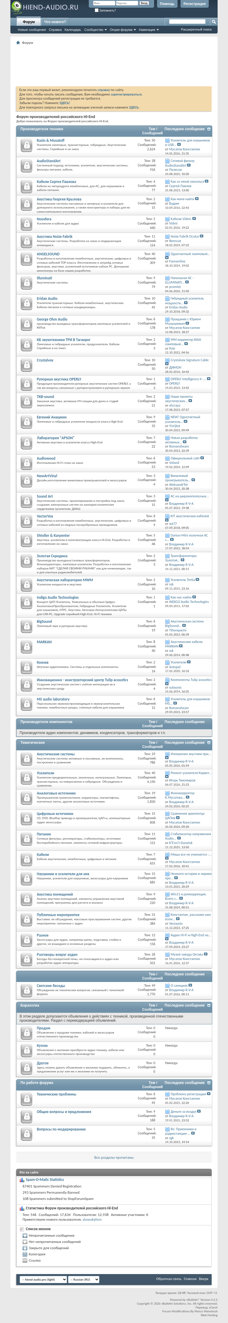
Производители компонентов (46, 722)
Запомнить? (105, 10)
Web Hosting (209, 1315)
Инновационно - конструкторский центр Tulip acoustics (82, 680)
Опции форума (121, 29)
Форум (29, 22)
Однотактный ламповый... (190, 254)
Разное (43, 935)
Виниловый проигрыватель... (178, 478)
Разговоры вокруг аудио (57, 954)
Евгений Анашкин (51, 417)
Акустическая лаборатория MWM (65, 580)
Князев (42, 662)
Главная (190, 1278)
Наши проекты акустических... (179, 398)
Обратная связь (168, 1278)
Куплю (42, 1045)
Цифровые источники (55, 813)
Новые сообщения (32, 29)
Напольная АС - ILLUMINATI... (179, 280)
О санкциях (179, 985)
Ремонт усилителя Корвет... (191, 773)
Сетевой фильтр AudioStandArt (179, 163)
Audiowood (46, 458)
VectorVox (45, 516)
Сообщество (93, 29)
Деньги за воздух (184, 1111)
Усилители (178, 662)
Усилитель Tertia (183, 580)
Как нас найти (181, 597)
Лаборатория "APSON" (56, 438)
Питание (44, 834)
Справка (55, 29)
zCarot (213, 1307)
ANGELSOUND (48, 254)
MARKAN (44, 642)
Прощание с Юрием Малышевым (183, 321)
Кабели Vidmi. (181, 219)
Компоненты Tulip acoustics (191, 680)
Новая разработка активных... (181, 440)
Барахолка (29, 1005)
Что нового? (55, 22)
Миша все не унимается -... (191, 854)
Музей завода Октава (187, 954)
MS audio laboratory (53, 699)
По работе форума (36, 1083)
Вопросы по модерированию (61, 1129)
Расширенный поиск (196, 29)
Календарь (73, 29)
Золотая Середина (52, 556)
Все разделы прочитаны (114, 1157)
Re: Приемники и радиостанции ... (180, 1131)
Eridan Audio (47, 298)
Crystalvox (45, 360)
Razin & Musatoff (50, 140)
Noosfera (44, 219)
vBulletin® (193, 1300)
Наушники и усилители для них (63, 874)
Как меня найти (182, 199)
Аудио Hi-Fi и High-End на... (191, 935)
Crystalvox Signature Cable (190, 360)
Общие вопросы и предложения (64, 1111)
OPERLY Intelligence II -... (188, 379)
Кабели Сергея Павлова (56, 181)
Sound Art (45, 496)
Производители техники (41, 129)
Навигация (147, 29)
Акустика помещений (55, 894)
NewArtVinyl (47, 476)
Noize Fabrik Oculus (185, 236)
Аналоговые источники (56, 793)
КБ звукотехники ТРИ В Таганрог (64, 339)
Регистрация (194, 4)
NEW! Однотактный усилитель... (182, 419)
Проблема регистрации (188, 1094)
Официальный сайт (185, 458)
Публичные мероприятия (58, 915)
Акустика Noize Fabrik (54, 236)
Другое (43, 1063)
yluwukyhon (92, 1219)
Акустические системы (56, 754)
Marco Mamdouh (206, 1311)
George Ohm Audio (52, 319)
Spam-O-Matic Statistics (45, 1179)
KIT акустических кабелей (190, 516)
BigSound (44, 621)
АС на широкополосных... (190, 496)
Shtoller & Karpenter (53, 535)
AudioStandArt (49, 161)
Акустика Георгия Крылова (59, 199)
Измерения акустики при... (191, 754)
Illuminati (44, 278)
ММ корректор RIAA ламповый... (183, 341)
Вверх (203, 1278)
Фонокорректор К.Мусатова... (179, 795)
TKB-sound (45, 396)
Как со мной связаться (187, 181)
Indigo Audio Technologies (58, 597)
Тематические (32, 743)
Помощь (167, 4)
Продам (43, 1028)
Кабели (43, 854)
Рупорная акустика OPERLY (59, 379)
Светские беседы (51, 985)
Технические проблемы (56, 1094)
